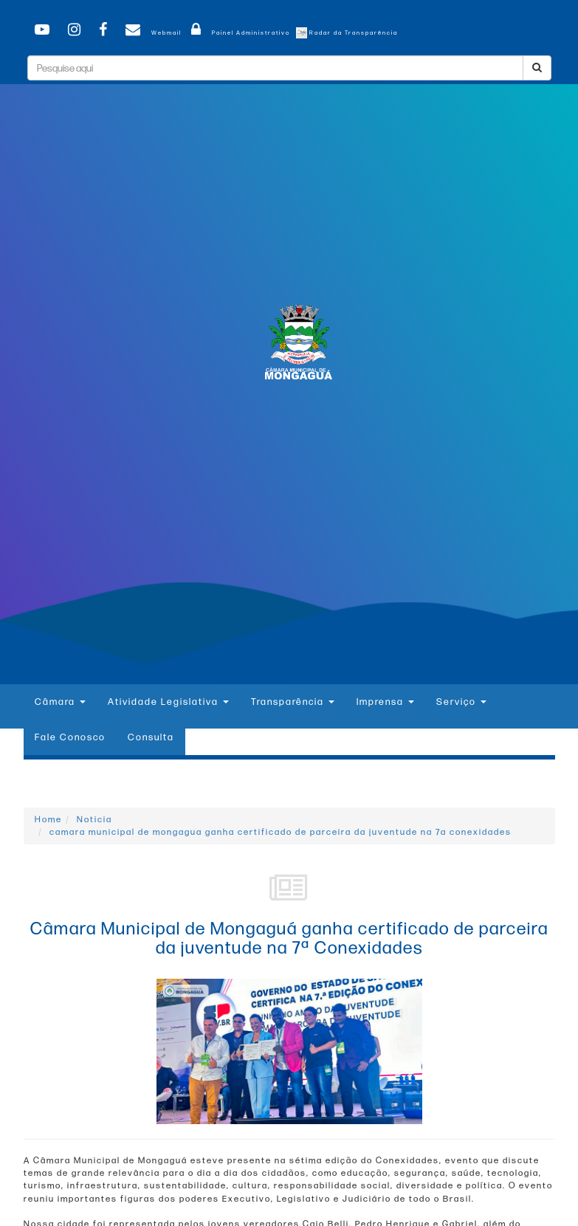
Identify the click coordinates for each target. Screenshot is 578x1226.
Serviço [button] (461, 702)
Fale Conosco (70, 737)
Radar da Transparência (347, 33)
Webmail (151, 33)
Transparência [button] (292, 702)
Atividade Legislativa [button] (168, 702)
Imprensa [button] (385, 702)
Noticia (94, 819)
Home (48, 819)
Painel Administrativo (238, 33)
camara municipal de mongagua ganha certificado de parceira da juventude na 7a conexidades (280, 832)
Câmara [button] (60, 702)
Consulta (151, 737)
